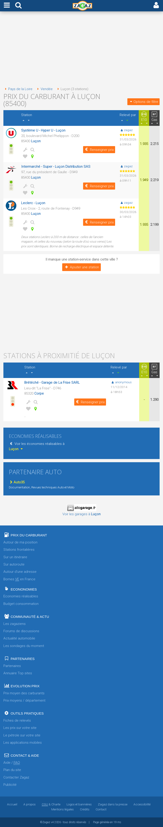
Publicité (10, 785)
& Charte (51, 804)
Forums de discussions (21, 631)
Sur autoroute (14, 564)
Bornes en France (19, 579)
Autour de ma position (20, 542)
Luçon (36, 141)
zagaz (126, 130)
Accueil (12, 804)
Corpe (39, 393)
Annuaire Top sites (17, 673)
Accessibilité (142, 804)
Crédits (84, 809)
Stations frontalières (19, 550)
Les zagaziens (14, 624)
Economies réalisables (20, 596)
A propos (29, 804)
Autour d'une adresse (20, 572)
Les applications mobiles (22, 743)
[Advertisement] (81, 49)
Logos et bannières (79, 804)
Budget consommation (21, 604)
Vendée (44, 89)
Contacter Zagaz (16, 777)
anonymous (121, 382)
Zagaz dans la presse (112, 804)
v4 (52, 822)
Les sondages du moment (23, 646)
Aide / (11, 763)
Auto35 (17, 482)
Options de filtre (143, 102)
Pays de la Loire (17, 89)
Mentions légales (62, 809)
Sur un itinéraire (15, 557)
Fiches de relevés (17, 720)
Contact (101, 809)
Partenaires (12, 666)
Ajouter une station (81, 267)
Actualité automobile (19, 638)
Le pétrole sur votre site (21, 735)
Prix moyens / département (24, 700)
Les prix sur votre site (20, 728)
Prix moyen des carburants (23, 693)
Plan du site (12, 770)
